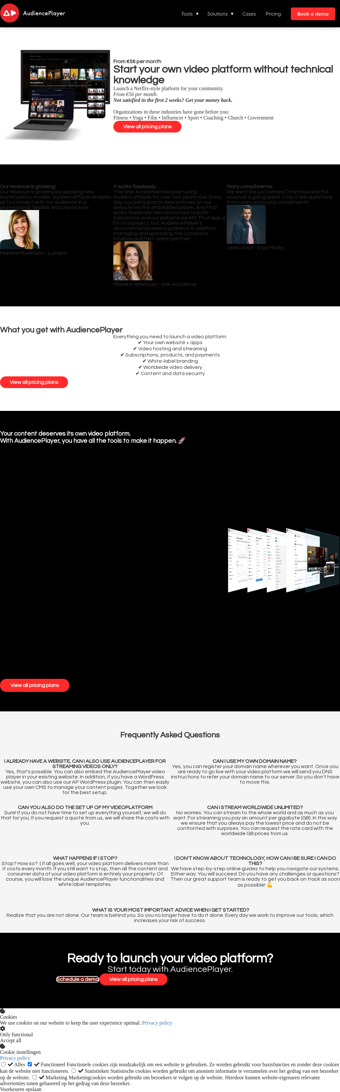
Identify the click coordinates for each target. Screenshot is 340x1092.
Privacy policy (157, 1022)
